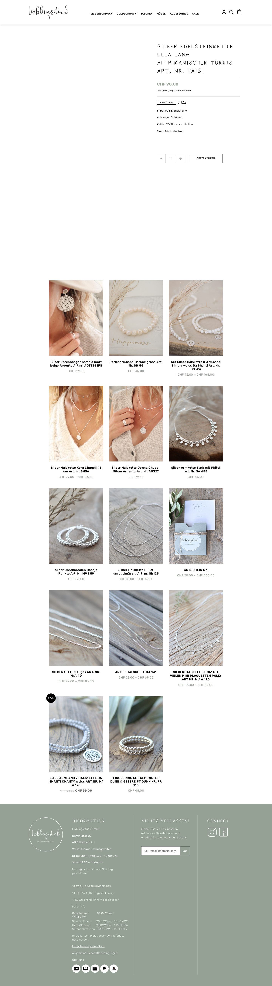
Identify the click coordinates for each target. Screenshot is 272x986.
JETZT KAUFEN (206, 158)
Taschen (147, 13)
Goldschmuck (127, 13)
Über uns (78, 959)
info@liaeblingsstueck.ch (88, 946)
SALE (195, 13)
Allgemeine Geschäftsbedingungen (95, 953)
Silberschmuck (101, 13)
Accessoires (179, 13)
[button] (231, 12)
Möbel (161, 13)
